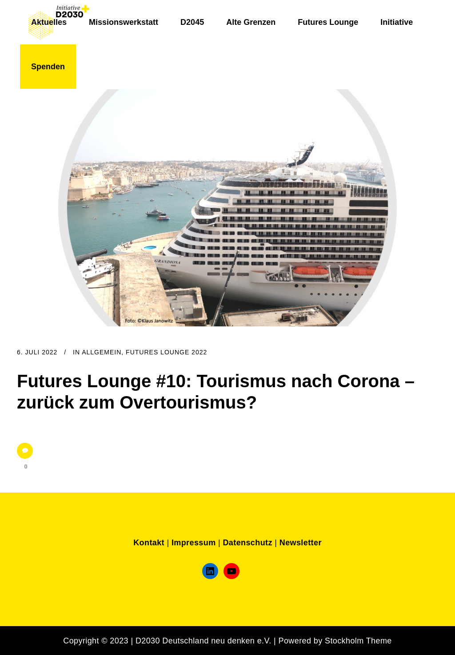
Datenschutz (247, 542)
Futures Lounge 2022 (166, 352)
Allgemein (101, 352)
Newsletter (300, 542)
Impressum (194, 542)
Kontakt (148, 542)
